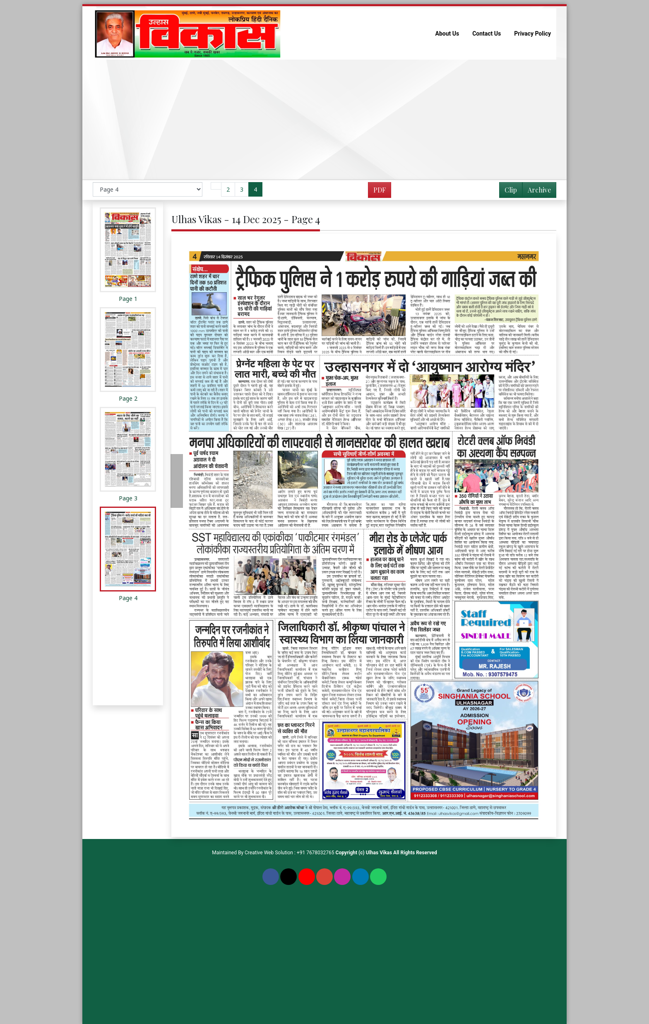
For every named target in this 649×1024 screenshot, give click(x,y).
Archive (537, 191)
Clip (511, 189)
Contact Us (486, 33)
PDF (379, 189)
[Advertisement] (324, 120)
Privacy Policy (532, 33)
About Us (447, 33)
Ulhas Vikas (379, 853)
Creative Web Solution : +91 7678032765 (289, 853)
